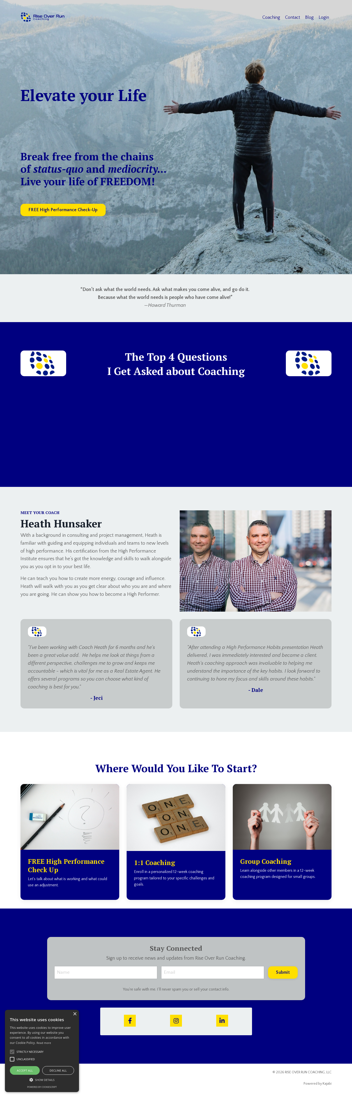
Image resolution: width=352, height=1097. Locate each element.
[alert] (42, 1051)
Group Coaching (267, 861)
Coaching (271, 17)
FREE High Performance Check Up (68, 865)
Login (324, 17)
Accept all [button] (25, 1070)
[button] (42, 1079)
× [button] (75, 1014)
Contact (292, 17)
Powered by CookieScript (42, 1087)
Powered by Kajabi (318, 1084)
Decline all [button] (58, 1070)
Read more (44, 1043)
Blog (309, 17)
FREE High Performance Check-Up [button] (63, 210)
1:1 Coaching (156, 862)
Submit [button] (283, 972)
